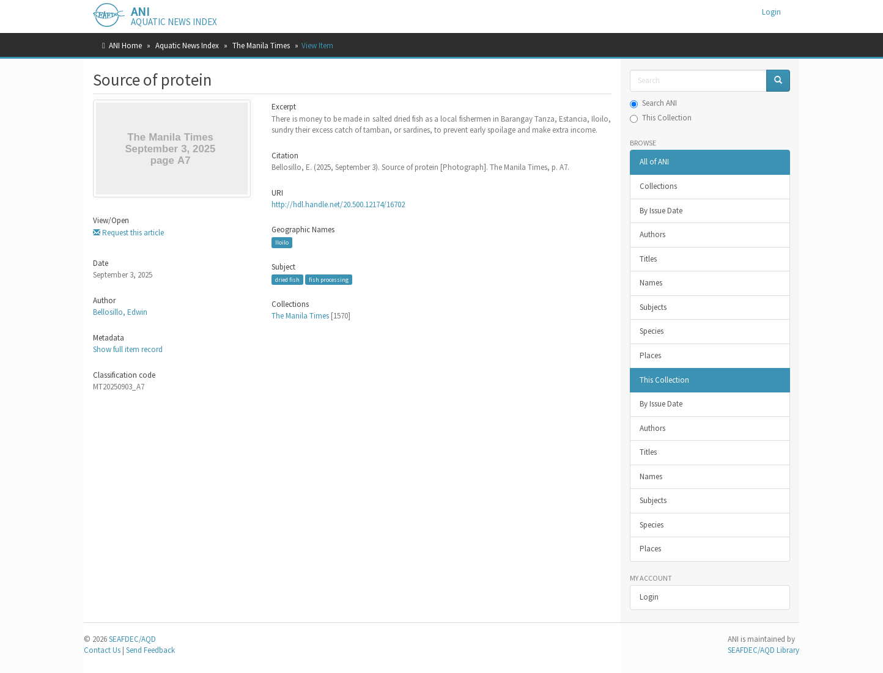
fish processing (329, 280)
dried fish (287, 280)
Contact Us (102, 650)
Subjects (653, 307)
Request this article (128, 232)
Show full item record (128, 349)
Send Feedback (150, 650)
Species (651, 331)
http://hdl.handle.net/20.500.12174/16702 (338, 204)
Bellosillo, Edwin (120, 312)
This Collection (661, 117)
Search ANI (653, 103)
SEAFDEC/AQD (132, 639)
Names (651, 283)
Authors (652, 234)
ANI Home (125, 45)
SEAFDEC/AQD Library (763, 650)
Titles (648, 259)
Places (650, 355)
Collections (658, 186)
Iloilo (282, 242)
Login (649, 597)
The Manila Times (261, 45)
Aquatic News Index (187, 45)
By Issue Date (661, 210)
